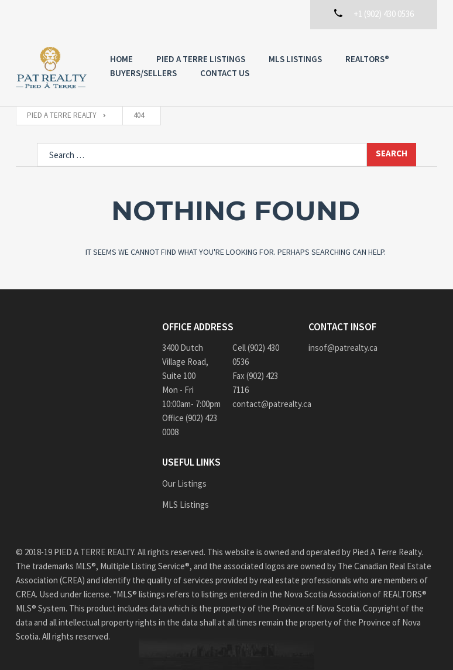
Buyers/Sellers (143, 72)
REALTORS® (367, 58)
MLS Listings (295, 58)
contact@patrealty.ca (261, 403)
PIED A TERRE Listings (200, 58)
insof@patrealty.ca (343, 347)
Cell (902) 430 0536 (255, 354)
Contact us (224, 72)
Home (121, 58)
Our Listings (184, 483)
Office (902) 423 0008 (189, 424)
